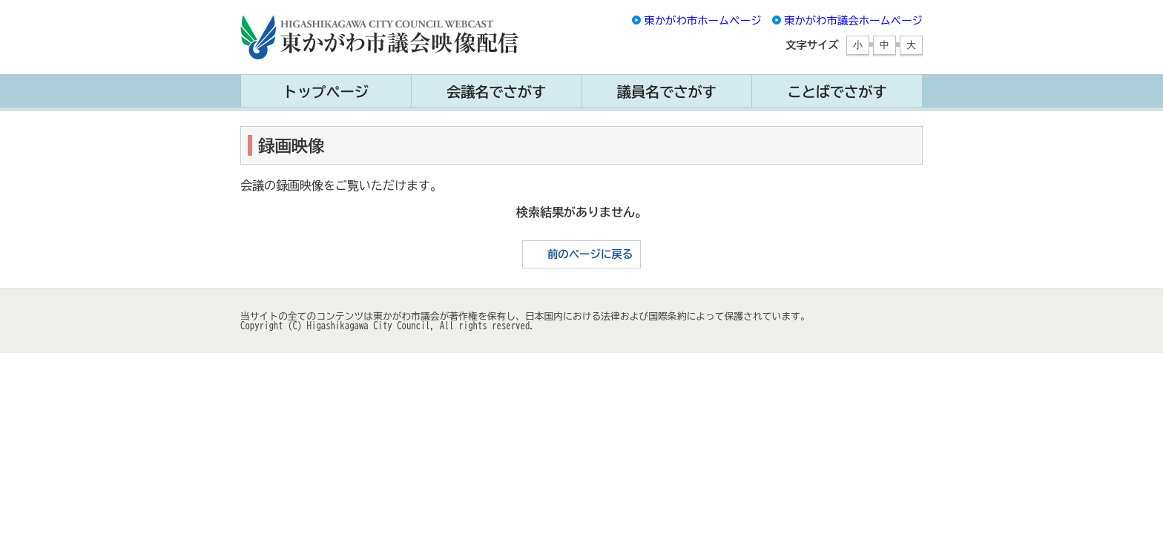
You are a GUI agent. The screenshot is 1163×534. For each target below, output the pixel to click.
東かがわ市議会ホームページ (853, 20)
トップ (326, 92)
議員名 (666, 92)
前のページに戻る (590, 254)
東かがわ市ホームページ (702, 20)
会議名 (496, 92)
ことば (836, 92)
